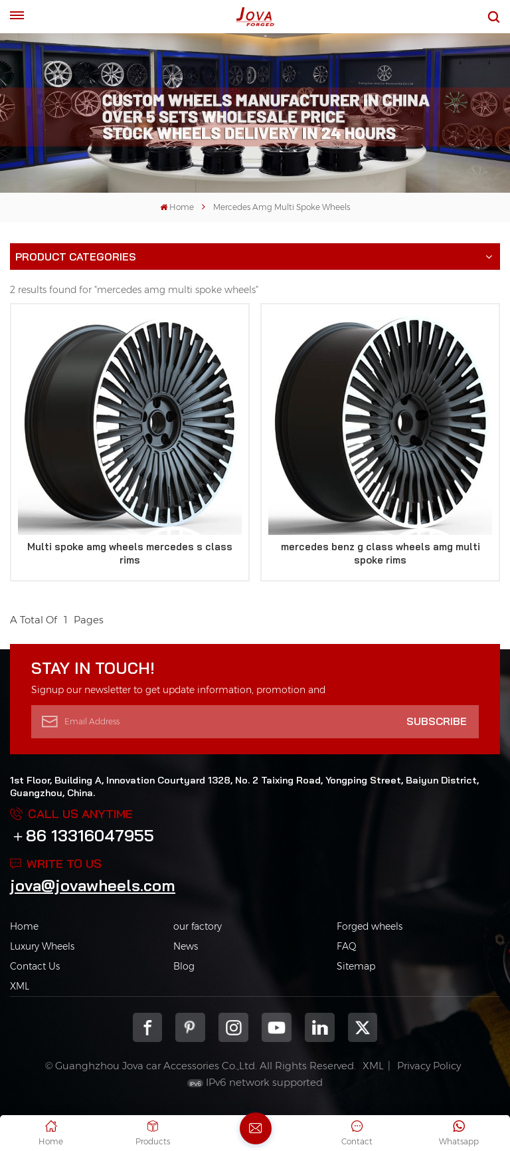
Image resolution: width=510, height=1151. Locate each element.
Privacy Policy (429, 1065)
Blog (184, 966)
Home (177, 207)
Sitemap (356, 966)
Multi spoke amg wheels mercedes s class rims (129, 553)
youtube (277, 1028)
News (185, 946)
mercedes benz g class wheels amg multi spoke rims (380, 553)
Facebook (148, 1028)
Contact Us (35, 966)
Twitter (363, 1028)
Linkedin (320, 1028)
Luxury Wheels (42, 946)
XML (19, 986)
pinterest (190, 1028)
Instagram (233, 1028)
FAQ (347, 946)
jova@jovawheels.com (92, 885)
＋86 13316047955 (82, 835)
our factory (197, 926)
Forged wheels (369, 926)
